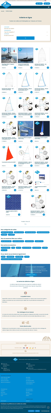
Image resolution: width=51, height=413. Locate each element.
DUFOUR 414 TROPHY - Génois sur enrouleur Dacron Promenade (41, 89)
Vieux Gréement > (29, 393)
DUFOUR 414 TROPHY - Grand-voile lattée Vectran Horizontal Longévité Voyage (9, 138)
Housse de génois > (29, 383)
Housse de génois (29, 241)
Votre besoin (6, 33)
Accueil (2, 11)
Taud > (2, 394)
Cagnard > (3, 390)
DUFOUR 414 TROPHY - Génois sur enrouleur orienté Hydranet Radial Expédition (9, 114)
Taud (13, 247)
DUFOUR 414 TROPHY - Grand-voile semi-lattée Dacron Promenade (25, 187)
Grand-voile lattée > (4, 378)
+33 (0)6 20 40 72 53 (6, 370)
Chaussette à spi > (4, 388)
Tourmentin (11, 234)
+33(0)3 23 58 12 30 (6, 369)
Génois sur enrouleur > (4, 380)
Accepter (31, 410)
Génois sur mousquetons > (5, 381)
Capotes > (2, 401)
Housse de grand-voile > (30, 381)
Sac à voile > (3, 391)
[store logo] (6, 5)
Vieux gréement (19, 256)
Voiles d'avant (10, 256)
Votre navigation (7, 30)
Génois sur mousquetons (43, 232)
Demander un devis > (31, 274)
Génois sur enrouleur (30, 232)
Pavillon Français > (4, 393)
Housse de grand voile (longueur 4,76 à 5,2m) (23, 65)
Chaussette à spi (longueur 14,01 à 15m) (41, 138)
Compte (40, 3)
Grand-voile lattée (19, 232)
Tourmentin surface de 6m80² (9, 162)
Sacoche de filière (27, 247)
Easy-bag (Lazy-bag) (6, 241)
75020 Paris (5, 366)
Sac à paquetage (36, 247)
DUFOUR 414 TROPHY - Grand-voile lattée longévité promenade (41, 114)
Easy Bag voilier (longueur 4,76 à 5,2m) (8, 65)
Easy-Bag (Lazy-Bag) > (30, 380)
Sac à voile (4, 250)
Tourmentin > (28, 378)
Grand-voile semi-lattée (7, 232)
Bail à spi (18, 247)
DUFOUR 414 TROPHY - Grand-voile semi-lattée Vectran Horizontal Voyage (9, 187)
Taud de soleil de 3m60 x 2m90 (12, 212)
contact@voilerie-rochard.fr (41, 369)
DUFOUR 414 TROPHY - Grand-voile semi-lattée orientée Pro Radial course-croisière (38, 212)
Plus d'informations (45, 410)
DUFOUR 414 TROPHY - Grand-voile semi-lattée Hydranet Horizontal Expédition (41, 163)
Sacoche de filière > (29, 390)
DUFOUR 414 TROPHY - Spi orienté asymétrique (40, 65)
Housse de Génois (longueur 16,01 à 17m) (25, 138)
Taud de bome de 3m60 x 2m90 (41, 187)
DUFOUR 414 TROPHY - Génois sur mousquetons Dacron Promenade (25, 163)
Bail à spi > (28, 391)
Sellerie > (27, 394)
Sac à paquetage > (29, 388)
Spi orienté (4, 234)
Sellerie (3, 256)
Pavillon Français (6, 247)
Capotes (27, 256)
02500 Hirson (30, 366)
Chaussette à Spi (39, 241)
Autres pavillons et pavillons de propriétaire (11, 259)
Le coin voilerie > (28, 401)
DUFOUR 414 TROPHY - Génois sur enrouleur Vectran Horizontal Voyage (25, 89)
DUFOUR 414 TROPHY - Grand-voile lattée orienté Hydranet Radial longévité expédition (25, 114)
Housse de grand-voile (18, 241)
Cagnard (45, 247)
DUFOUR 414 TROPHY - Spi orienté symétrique (7, 89)
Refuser (37, 410)
